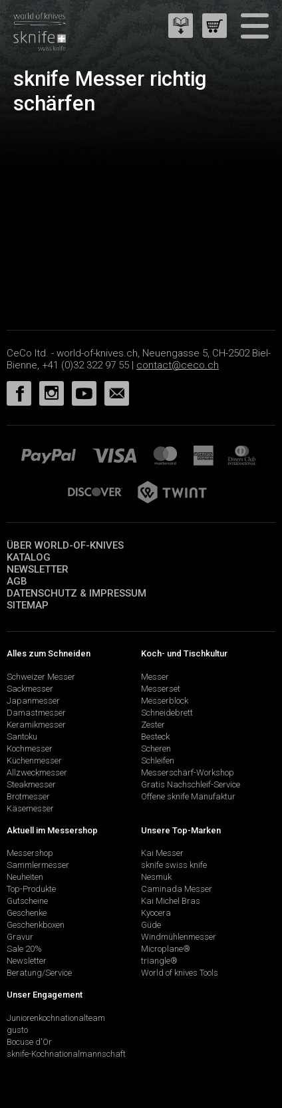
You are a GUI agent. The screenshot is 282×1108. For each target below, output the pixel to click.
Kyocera (156, 913)
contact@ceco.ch (177, 365)
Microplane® (165, 949)
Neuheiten (25, 877)
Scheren (156, 749)
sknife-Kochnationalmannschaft (66, 1054)
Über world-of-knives (65, 545)
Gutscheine (27, 901)
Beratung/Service (39, 973)
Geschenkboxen (36, 925)
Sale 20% (24, 949)
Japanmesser (33, 701)
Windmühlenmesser (178, 937)
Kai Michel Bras (170, 901)
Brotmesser (28, 796)
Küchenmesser (34, 760)
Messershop (30, 853)
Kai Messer (162, 853)
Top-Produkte (31, 889)
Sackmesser (30, 689)
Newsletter (38, 569)
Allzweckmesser (37, 772)
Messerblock (164, 701)
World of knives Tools (179, 973)
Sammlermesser (38, 865)
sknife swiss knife (174, 865)
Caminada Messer (176, 889)
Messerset (160, 689)
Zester (153, 725)
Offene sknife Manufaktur (188, 796)
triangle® (159, 961)
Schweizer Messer (41, 677)
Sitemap (28, 605)
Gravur (20, 937)
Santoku (22, 737)
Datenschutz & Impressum (76, 593)
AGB (17, 581)
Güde (151, 925)
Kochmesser (30, 749)
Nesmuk (156, 877)
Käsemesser (30, 808)
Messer (155, 677)
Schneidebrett (167, 713)
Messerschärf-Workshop (187, 772)
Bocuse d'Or (29, 1042)
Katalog (29, 557)
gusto (17, 1030)
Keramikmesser (36, 725)
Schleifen (157, 760)
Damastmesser (36, 713)
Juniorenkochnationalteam (56, 1018)
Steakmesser (31, 784)
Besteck (155, 737)
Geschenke (27, 913)
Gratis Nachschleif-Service (190, 784)
